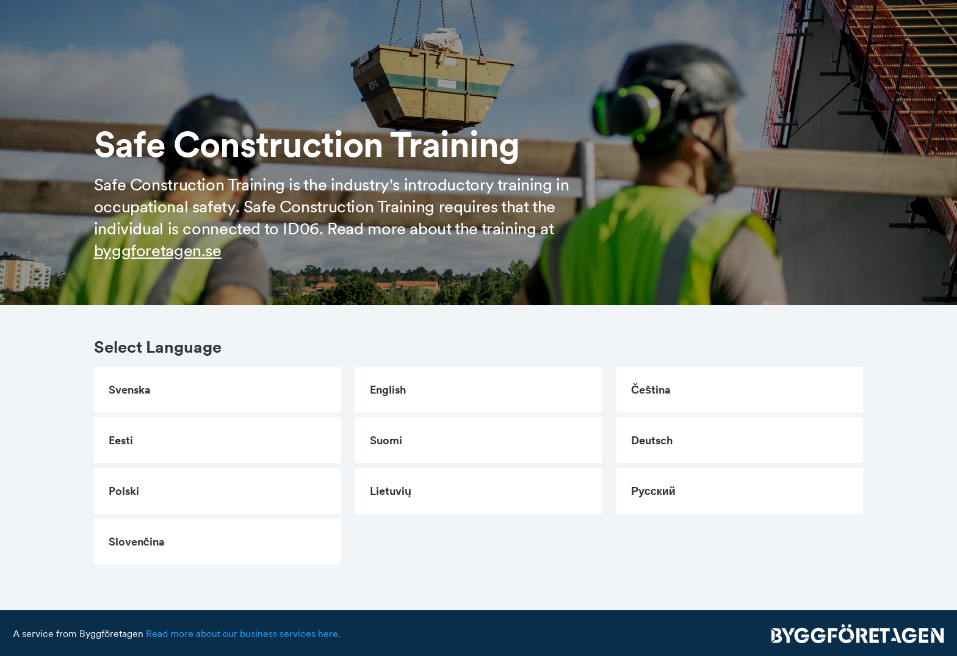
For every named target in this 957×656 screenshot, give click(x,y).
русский (653, 491)
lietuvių (390, 491)
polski (124, 491)
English (388, 390)
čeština (651, 390)
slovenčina (137, 542)
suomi (386, 440)
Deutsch (652, 440)
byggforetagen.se (158, 250)
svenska (130, 390)
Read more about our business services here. (243, 633)
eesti (121, 440)
